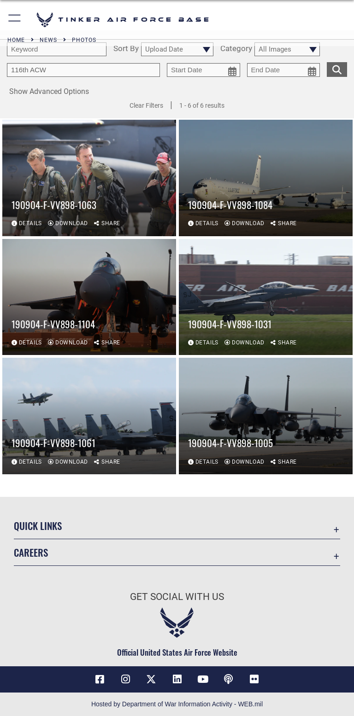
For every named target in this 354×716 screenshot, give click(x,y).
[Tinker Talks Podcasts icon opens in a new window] (229, 679)
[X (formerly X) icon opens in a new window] (151, 679)
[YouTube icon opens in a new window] (203, 679)
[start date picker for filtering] (203, 70)
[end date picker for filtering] (283, 70)
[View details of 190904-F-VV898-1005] (266, 416)
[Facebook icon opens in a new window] (99, 679)
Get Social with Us (177, 596)
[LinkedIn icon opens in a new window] (177, 679)
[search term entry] (56, 49)
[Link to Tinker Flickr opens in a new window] (254, 679)
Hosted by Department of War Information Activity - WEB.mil (177, 704)
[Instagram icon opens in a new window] (125, 679)
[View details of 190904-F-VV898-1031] (266, 297)
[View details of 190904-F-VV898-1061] (89, 416)
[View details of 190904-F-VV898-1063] (89, 178)
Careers (31, 552)
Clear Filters (146, 105)
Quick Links (38, 525)
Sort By (126, 49)
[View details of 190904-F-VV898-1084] (266, 178)
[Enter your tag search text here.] (83, 70)
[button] (15, 19)
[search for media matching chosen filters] (337, 68)
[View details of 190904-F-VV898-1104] (89, 297)
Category (236, 49)
